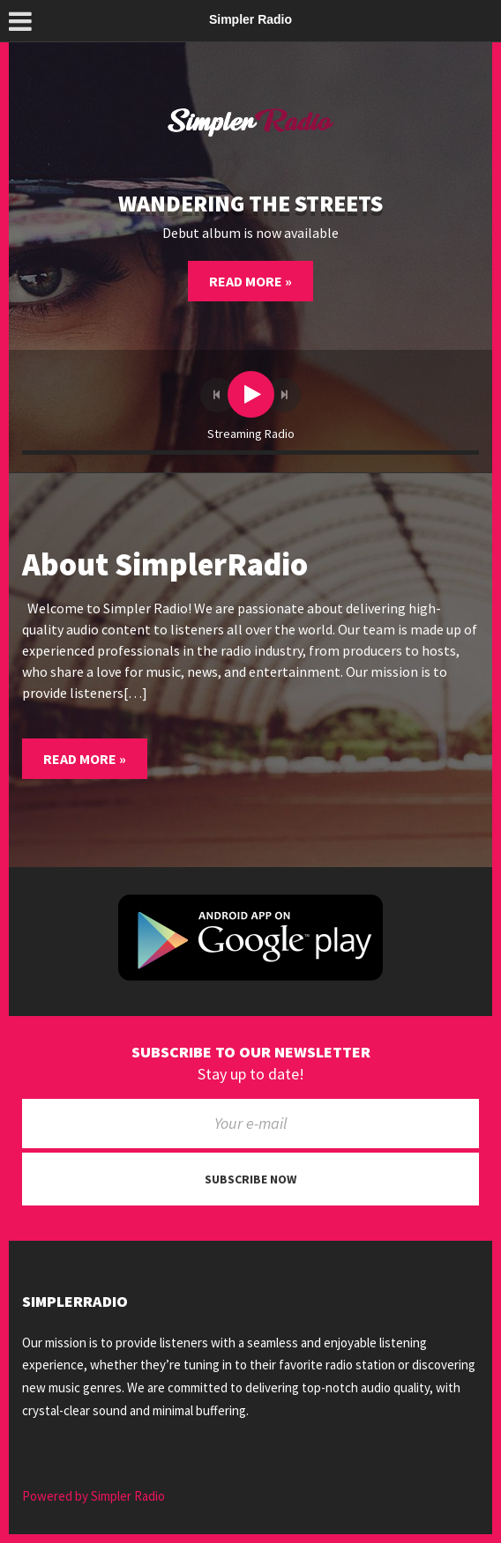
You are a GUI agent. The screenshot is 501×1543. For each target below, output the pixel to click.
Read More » (250, 281)
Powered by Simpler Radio (93, 1495)
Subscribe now (250, 1179)
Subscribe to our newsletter (250, 1052)
